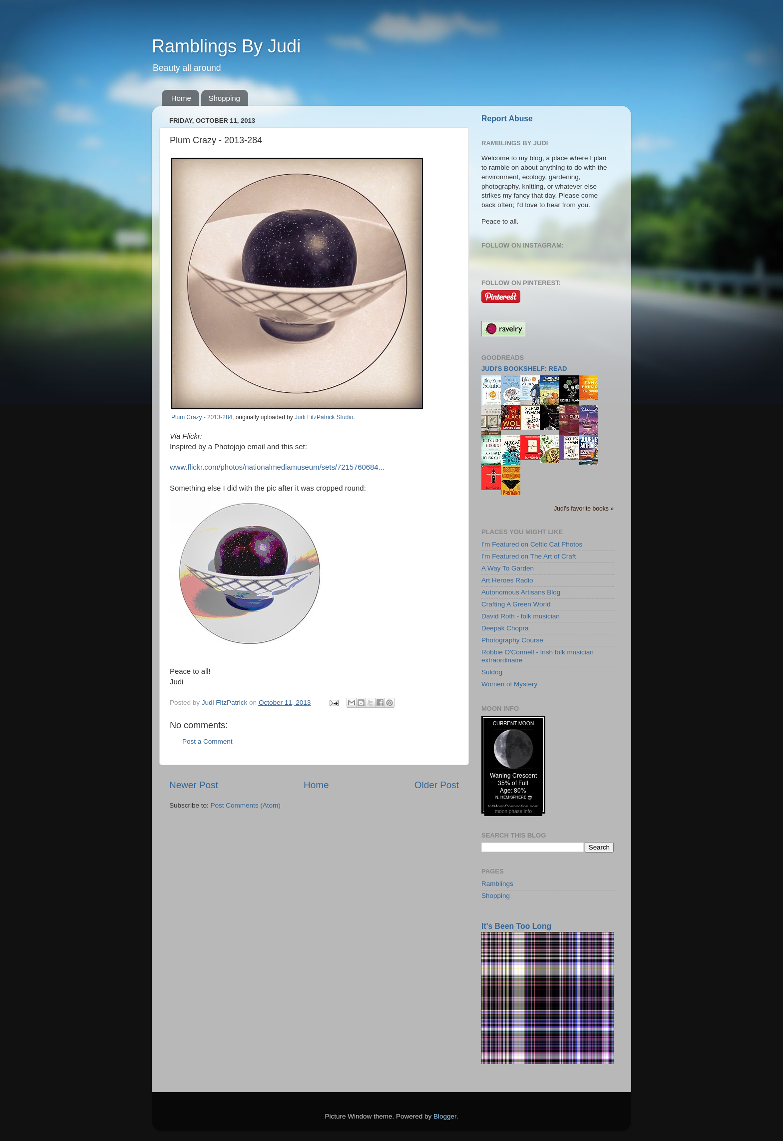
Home (181, 98)
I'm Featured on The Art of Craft (528, 556)
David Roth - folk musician (520, 616)
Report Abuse (507, 118)
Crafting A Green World (516, 604)
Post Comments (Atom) (246, 805)
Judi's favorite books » (584, 508)
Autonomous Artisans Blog (520, 592)
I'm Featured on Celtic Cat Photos (531, 544)
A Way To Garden (507, 568)
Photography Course (512, 640)
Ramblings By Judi (226, 46)
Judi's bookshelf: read (524, 368)
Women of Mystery (509, 684)
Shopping (224, 98)
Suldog (491, 672)
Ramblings (497, 883)
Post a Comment (207, 741)
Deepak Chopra (505, 628)
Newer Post (193, 785)
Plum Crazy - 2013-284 (201, 417)
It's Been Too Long (516, 926)
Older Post (436, 785)
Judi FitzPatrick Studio (324, 417)
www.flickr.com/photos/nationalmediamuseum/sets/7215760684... (277, 467)
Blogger (444, 1116)
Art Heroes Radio (507, 580)
